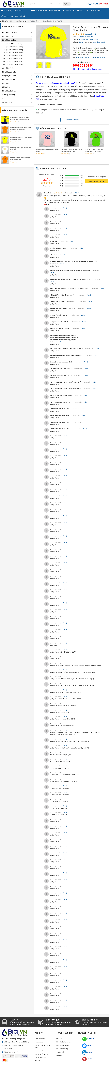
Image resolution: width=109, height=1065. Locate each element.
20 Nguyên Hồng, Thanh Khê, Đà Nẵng (16, 1042)
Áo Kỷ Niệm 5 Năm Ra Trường (12, 44)
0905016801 (83, 65)
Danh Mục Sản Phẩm (11, 10)
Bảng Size (14, 16)
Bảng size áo (39, 1042)
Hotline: (98, 4)
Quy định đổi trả (61, 1052)
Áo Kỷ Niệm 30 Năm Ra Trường (13, 58)
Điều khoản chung (62, 1048)
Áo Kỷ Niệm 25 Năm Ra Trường (13, 55)
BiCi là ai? (59, 1038)
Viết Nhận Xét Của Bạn (96, 181)
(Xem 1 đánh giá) (90, 34)
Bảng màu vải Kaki (40, 1057)
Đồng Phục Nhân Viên (39, 10)
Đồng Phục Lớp (54, 10)
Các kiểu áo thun (40, 1038)
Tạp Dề (86, 10)
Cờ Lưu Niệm (6, 87)
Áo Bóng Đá (66, 10)
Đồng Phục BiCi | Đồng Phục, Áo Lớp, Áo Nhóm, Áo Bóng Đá (14, 4)
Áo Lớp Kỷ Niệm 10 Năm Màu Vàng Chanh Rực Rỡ (46, 21)
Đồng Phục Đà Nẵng (9, 91)
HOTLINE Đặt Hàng (82, 62)
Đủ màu (81, 42)
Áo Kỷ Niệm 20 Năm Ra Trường (13, 52)
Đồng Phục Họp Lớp (21, 21)
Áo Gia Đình (77, 10)
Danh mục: (88, 42)
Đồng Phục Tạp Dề (8, 79)
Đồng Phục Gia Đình (9, 76)
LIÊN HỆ (37, 1061)
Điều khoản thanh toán (63, 1042)
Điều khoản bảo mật (62, 1045)
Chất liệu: (76, 39)
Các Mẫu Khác (7, 102)
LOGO (4, 98)
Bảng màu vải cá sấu (41, 1054)
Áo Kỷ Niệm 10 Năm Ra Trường (13, 47)
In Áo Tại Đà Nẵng (8, 95)
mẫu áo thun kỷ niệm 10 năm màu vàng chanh (90, 57)
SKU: (74, 37)
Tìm (66, 4)
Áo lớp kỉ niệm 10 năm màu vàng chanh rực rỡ (55, 83)
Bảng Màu (5, 16)
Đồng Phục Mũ (7, 83)
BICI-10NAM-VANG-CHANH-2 (86, 37)
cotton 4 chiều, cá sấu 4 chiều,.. (89, 39)
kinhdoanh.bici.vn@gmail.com (88, 69)
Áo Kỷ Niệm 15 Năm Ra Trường (13, 50)
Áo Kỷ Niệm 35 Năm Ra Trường (13, 61)
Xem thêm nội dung (72, 120)
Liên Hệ (22, 16)
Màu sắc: (76, 42)
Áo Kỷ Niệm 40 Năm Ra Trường (13, 64)
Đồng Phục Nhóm (8, 68)
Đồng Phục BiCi (7, 21)
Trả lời (77, 193)
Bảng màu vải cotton (41, 1051)
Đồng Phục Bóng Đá (9, 72)
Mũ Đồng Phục (96, 10)
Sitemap (59, 1055)
